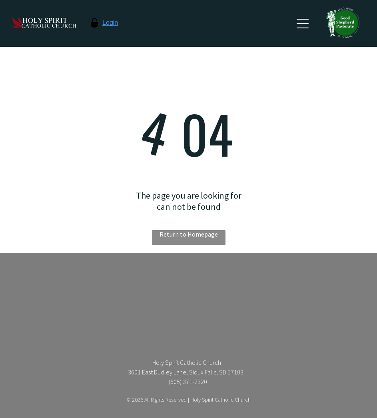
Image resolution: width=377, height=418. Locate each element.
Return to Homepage (189, 234)
